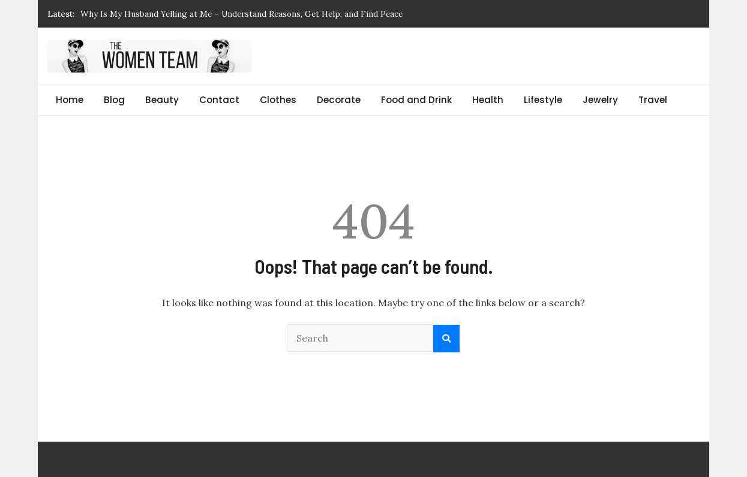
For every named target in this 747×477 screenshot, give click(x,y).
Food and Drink (416, 99)
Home (69, 99)
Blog (114, 99)
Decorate (339, 99)
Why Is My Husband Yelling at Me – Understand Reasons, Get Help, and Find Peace (241, 13)
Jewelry (600, 99)
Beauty (162, 99)
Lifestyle (543, 99)
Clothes (278, 99)
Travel (652, 99)
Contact (219, 99)
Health (487, 99)
